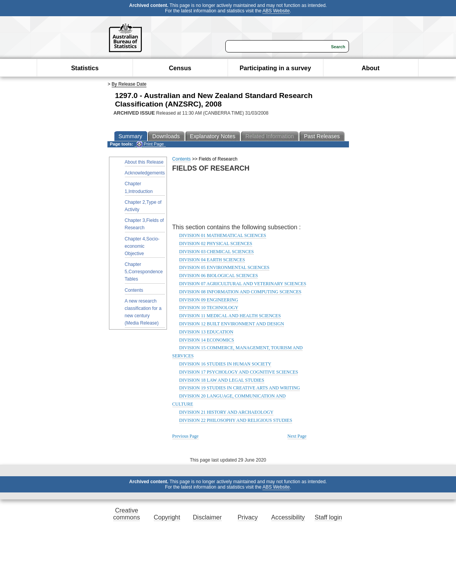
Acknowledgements (145, 173)
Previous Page (185, 436)
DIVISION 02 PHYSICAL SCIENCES (215, 243)
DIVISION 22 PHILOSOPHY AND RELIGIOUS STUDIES (236, 420)
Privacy (248, 517)
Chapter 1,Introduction (139, 187)
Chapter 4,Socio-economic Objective (142, 246)
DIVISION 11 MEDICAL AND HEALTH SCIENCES (230, 315)
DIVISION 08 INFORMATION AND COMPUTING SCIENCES (240, 291)
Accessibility (288, 517)
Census (180, 68)
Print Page (150, 144)
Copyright (167, 517)
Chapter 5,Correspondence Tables (144, 272)
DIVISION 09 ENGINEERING (208, 300)
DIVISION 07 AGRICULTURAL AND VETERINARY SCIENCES (242, 283)
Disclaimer (207, 517)
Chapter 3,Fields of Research (144, 224)
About (370, 68)
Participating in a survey (275, 68)
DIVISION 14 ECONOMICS (206, 340)
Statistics (85, 68)
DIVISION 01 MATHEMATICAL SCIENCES (222, 235)
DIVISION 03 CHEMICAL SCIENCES (216, 251)
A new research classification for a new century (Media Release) (143, 312)
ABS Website (275, 11)
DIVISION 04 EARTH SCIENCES (212, 259)
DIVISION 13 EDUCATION (206, 332)
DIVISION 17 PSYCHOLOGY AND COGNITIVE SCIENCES (238, 372)
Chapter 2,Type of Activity (143, 206)
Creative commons (126, 514)
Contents (134, 290)
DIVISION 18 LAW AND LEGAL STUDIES (221, 380)
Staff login (328, 517)
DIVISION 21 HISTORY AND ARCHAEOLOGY (226, 412)
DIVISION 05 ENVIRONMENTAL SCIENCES (224, 267)
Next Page (297, 436)
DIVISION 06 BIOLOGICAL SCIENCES (218, 275)
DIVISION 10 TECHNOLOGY (208, 307)
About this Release (144, 162)
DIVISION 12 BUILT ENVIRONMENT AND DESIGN (231, 323)
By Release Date (129, 84)
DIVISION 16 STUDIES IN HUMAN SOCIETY (225, 364)
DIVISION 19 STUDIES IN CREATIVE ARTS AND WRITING (239, 388)
